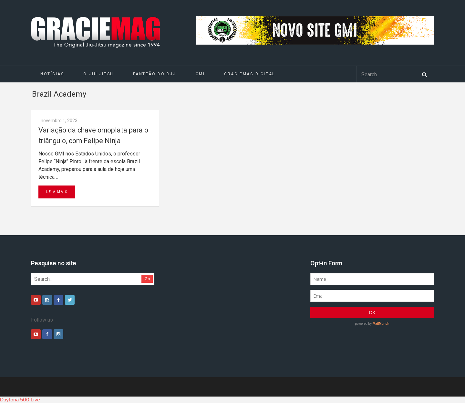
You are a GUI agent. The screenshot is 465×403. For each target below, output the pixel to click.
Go (147, 278)
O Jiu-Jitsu (98, 74)
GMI (200, 74)
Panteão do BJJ (154, 74)
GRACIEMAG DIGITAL (249, 74)
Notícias (52, 74)
